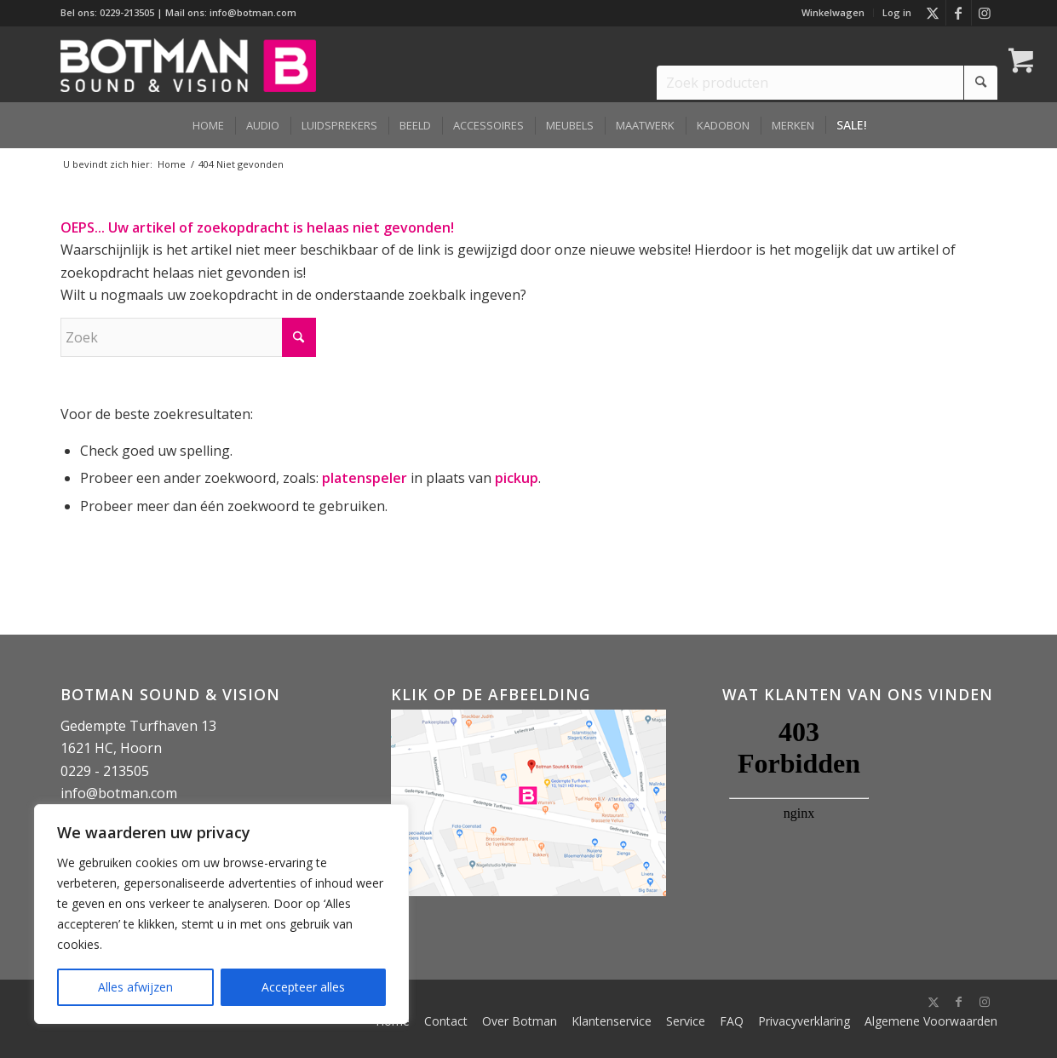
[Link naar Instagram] (984, 13)
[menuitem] (833, 13)
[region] (221, 914)
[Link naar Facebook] (958, 13)
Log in (896, 12)
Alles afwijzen (135, 987)
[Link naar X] (933, 13)
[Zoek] (188, 337)
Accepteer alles (303, 987)
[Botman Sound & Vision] (188, 63)
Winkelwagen (833, 12)
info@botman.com (253, 12)
